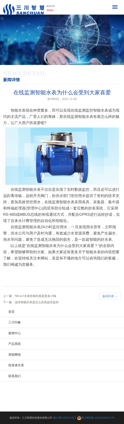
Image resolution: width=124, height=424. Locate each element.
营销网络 (14, 354)
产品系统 (14, 343)
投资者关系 (16, 365)
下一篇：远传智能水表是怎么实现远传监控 (31, 302)
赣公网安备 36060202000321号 (97, 417)
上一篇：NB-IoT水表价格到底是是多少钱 (29, 296)
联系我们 (14, 376)
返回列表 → (110, 296)
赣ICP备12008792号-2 (64, 417)
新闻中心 (14, 333)
